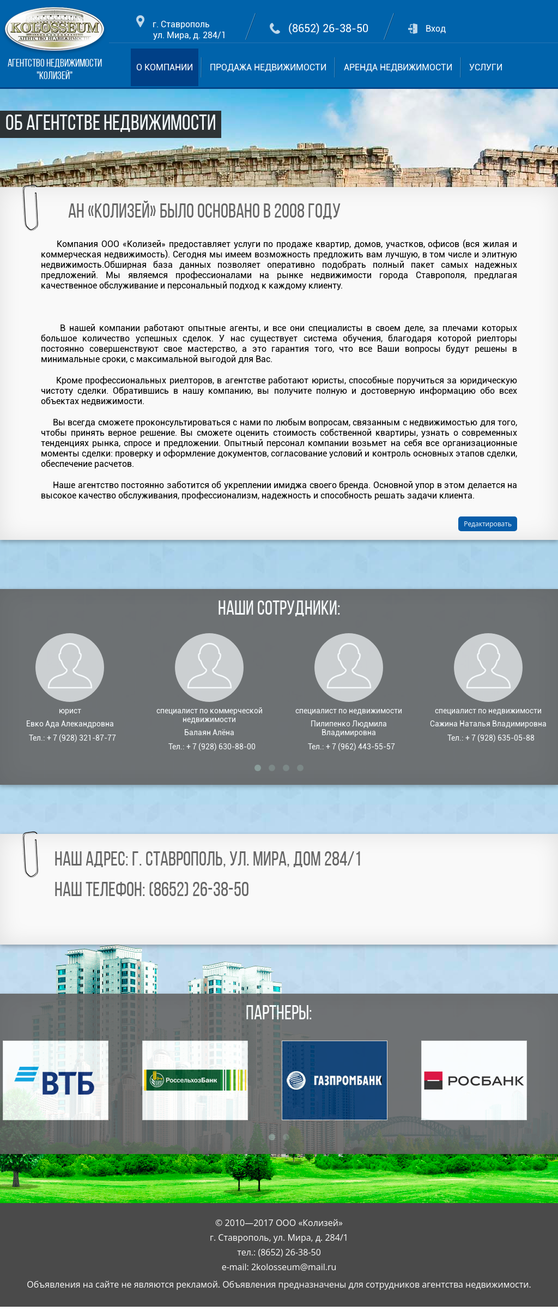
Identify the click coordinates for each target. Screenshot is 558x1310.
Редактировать (488, 523)
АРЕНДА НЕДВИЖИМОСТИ (398, 67)
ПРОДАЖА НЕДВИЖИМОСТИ (268, 67)
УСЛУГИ (485, 67)
